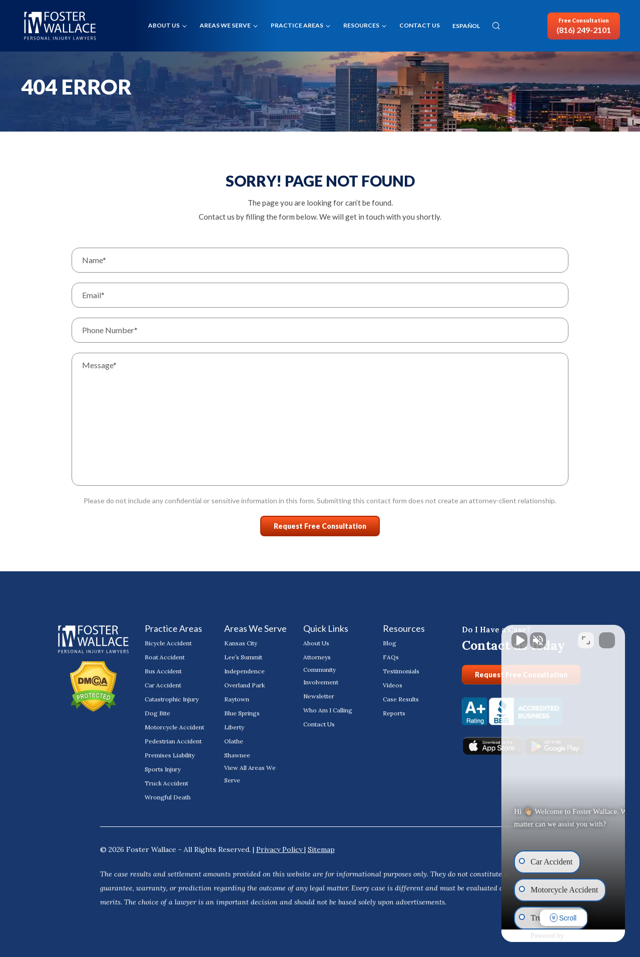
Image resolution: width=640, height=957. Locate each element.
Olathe (233, 741)
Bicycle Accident (168, 643)
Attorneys (317, 657)
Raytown (236, 699)
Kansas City (240, 643)
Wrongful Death (168, 797)
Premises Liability (170, 755)
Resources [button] (361, 25)
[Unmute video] (463, 637)
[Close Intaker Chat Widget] (607, 637)
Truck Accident (166, 783)
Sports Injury (163, 769)
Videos (392, 685)
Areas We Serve (225, 25)
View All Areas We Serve (250, 774)
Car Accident (163, 685)
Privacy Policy (280, 849)
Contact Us (419, 25)
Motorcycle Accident (174, 727)
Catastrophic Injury (172, 699)
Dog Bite (157, 713)
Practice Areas (297, 25)
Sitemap (321, 849)
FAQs (391, 657)
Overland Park (244, 685)
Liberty (234, 727)
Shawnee (237, 755)
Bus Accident (163, 671)
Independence (244, 671)
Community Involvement (320, 676)
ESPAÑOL (466, 26)
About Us (164, 25)
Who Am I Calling (327, 710)
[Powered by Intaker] (553, 936)
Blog (389, 643)
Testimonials (401, 671)
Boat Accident (165, 657)
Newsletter (318, 696)
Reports (394, 713)
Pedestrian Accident (173, 741)
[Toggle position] (586, 637)
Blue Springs (242, 713)
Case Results (401, 699)
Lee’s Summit (243, 657)
